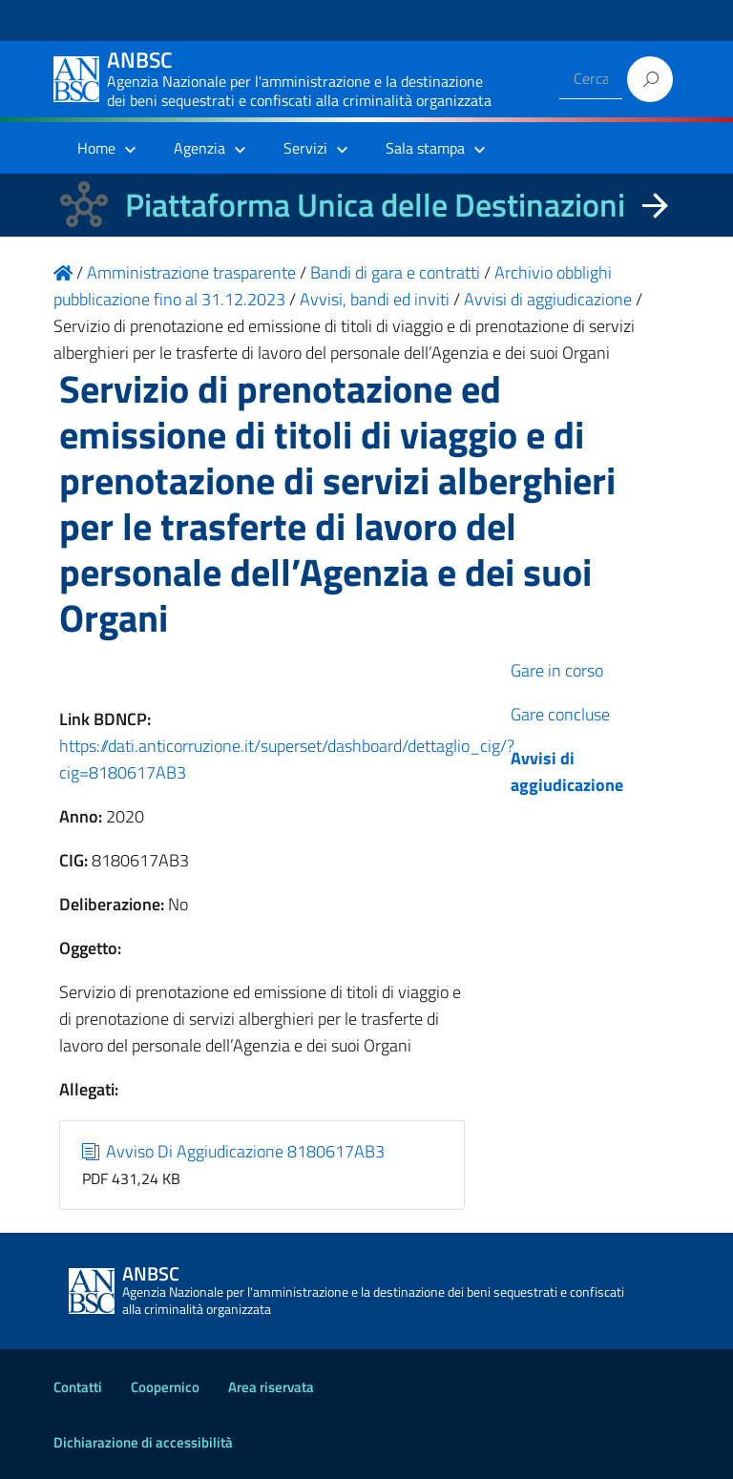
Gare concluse (560, 714)
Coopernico (165, 1387)
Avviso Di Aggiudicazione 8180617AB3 (234, 1151)
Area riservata (271, 1387)
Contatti (77, 1387)
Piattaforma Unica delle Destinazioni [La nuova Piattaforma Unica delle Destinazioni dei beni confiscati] (375, 204)
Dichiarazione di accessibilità (143, 1442)
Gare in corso (557, 670)
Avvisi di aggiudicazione (567, 771)
